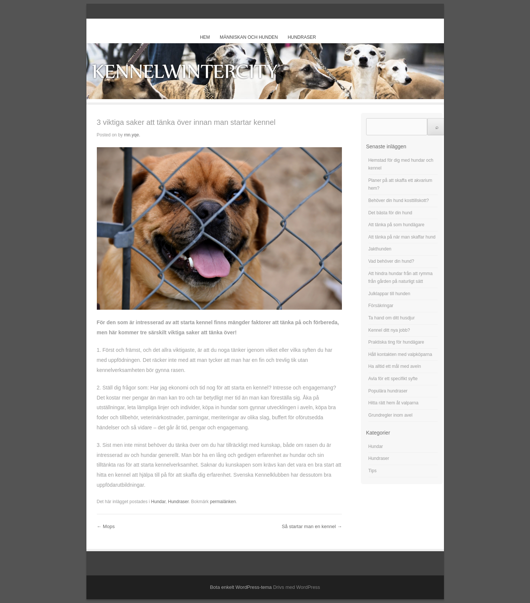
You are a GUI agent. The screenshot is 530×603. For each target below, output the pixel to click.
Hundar (158, 501)
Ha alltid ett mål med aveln (394, 366)
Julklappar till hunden (389, 293)
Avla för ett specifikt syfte (393, 378)
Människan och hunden (249, 37)
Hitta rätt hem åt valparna (393, 402)
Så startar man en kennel (312, 526)
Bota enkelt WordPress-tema (241, 587)
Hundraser (302, 37)
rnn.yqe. (132, 135)
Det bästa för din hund (390, 212)
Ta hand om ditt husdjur (391, 318)
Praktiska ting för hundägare (396, 342)
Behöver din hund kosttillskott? (398, 200)
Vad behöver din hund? (391, 261)
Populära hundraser (387, 391)
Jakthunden (379, 249)
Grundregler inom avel (390, 415)
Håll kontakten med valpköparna (400, 354)
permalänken (223, 501)
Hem (205, 37)
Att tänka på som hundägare (396, 224)
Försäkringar (380, 305)
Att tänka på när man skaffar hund (402, 237)
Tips (372, 470)
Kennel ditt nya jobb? (389, 330)
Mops (106, 526)
